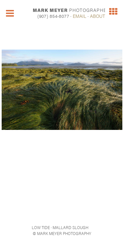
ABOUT (97, 16)
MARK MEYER (71, 10)
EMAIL (79, 16)
